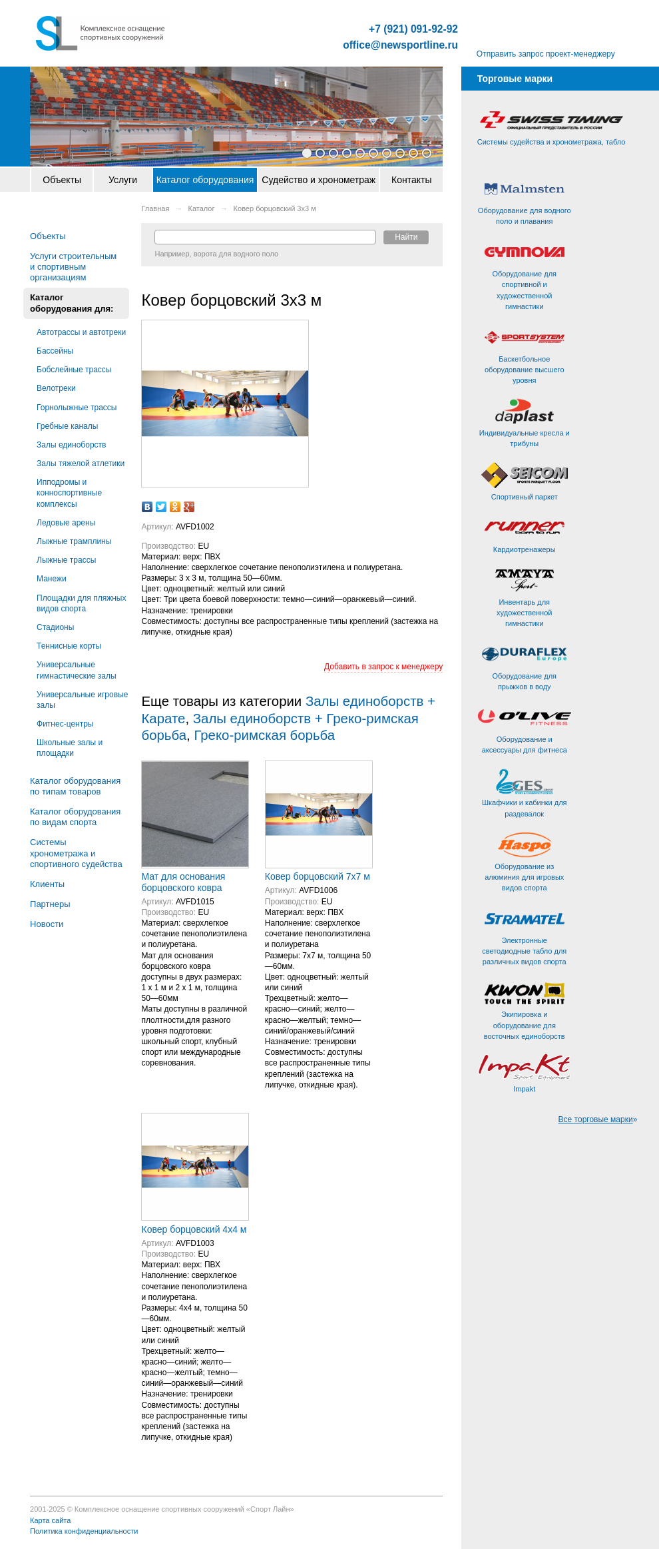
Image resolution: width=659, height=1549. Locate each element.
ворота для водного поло (236, 254)
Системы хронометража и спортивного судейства (76, 852)
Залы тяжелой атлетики (80, 463)
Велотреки (56, 388)
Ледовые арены (66, 522)
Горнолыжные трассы (76, 407)
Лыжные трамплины (74, 541)
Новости (46, 924)
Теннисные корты (69, 646)
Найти (406, 237)
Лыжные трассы (66, 560)
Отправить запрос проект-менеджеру (546, 54)
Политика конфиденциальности (84, 1531)
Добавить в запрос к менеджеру (383, 666)
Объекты (62, 179)
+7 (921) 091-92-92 (413, 29)
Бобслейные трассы (74, 369)
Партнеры (50, 904)
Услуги (123, 179)
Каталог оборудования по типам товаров (75, 786)
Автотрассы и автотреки (81, 332)
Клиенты (47, 884)
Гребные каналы (67, 426)
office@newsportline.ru (400, 45)
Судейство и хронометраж (318, 179)
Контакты (411, 179)
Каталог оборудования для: (71, 302)
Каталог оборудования (205, 179)
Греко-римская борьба (264, 735)
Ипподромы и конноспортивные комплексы (69, 492)
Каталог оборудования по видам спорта (75, 816)
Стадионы (55, 627)
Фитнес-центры (65, 724)
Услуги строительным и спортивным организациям (73, 266)
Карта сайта (50, 1520)
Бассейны (55, 351)
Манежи (52, 578)
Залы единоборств (71, 445)
